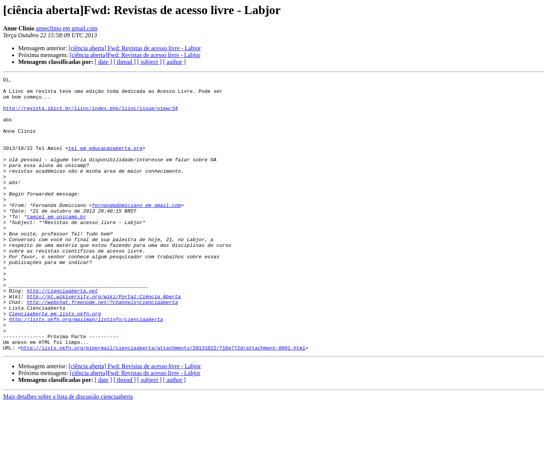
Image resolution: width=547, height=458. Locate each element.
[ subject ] (149, 62)
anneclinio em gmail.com (66, 28)
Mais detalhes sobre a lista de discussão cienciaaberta (68, 451)
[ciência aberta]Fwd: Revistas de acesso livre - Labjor (135, 55)
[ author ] (174, 62)
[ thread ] (125, 62)
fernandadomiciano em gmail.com (136, 231)
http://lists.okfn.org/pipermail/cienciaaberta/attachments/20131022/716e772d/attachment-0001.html (163, 402)
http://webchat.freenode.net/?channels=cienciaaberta (102, 347)
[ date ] (103, 62)
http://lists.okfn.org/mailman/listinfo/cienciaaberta (86, 368)
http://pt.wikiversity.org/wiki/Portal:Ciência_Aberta (104, 340)
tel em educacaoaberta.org (105, 162)
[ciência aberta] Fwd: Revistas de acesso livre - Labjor (134, 48)
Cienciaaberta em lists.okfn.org (55, 361)
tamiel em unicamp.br (56, 245)
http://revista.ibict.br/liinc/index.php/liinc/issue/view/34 (90, 114)
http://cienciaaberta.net (62, 334)
